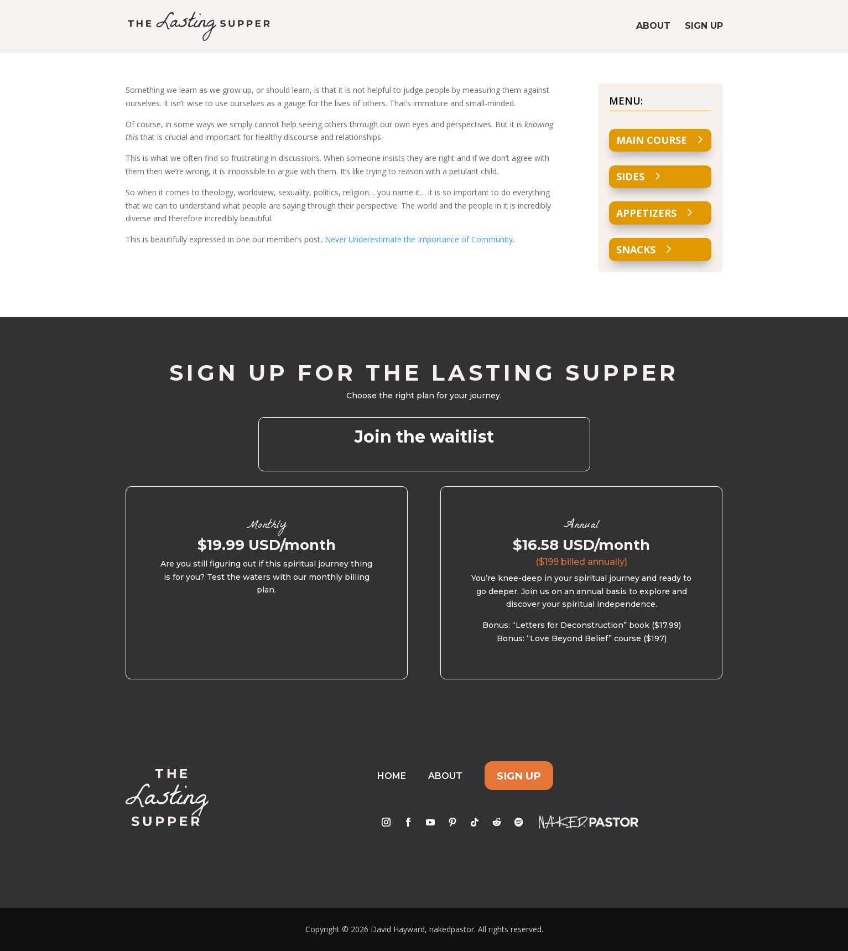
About (653, 26)
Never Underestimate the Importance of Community (419, 239)
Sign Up (704, 26)
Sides (630, 176)
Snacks (635, 249)
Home (391, 776)
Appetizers (646, 213)
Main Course (651, 140)
